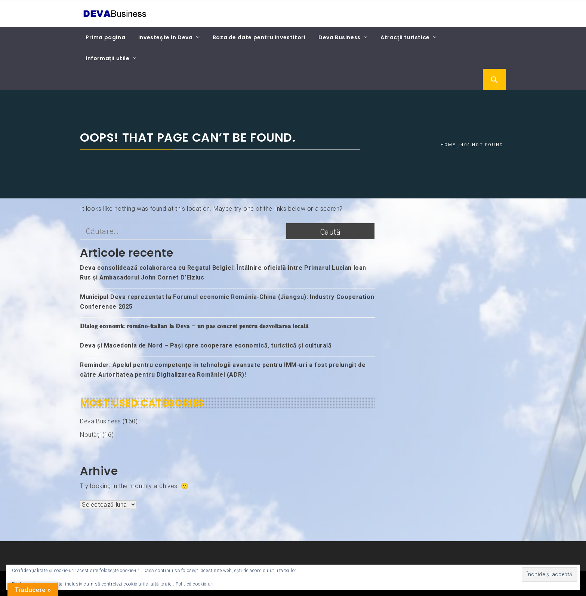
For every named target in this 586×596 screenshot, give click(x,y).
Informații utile (108, 58)
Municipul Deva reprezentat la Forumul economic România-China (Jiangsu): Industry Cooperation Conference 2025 (227, 301)
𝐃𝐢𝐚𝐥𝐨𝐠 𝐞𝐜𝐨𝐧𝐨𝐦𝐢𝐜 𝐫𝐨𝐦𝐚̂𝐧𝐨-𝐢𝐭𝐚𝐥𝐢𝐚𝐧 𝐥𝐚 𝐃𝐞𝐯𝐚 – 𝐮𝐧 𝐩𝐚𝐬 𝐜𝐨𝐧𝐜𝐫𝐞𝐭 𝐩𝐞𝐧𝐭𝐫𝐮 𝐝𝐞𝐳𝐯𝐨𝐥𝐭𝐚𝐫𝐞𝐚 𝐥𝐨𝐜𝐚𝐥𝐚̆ (194, 326)
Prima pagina (105, 37)
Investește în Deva (165, 37)
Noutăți (90, 434)
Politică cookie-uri (194, 584)
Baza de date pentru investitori (259, 37)
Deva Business (339, 37)
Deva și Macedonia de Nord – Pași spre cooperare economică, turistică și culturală (206, 345)
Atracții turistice (405, 37)
